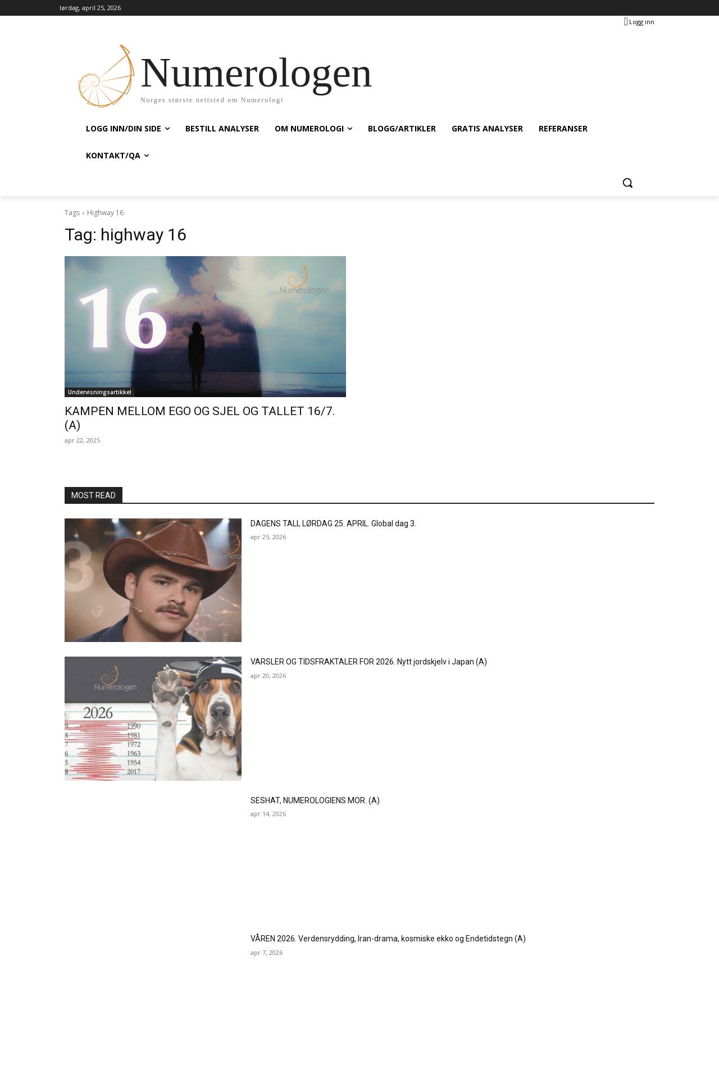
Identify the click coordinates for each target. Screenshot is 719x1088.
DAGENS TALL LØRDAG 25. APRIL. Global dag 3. (333, 523)
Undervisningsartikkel (99, 392)
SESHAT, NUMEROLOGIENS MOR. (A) (315, 800)
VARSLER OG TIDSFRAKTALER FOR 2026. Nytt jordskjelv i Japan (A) (369, 661)
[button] (627, 182)
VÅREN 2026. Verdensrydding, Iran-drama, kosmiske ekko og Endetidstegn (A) (388, 938)
